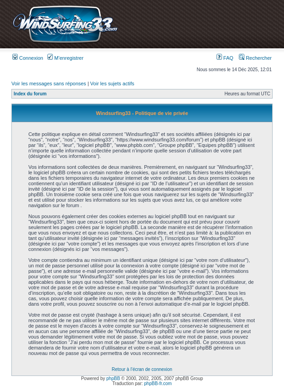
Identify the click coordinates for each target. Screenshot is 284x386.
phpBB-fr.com (158, 383)
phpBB (113, 378)
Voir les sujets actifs (112, 83)
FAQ (225, 58)
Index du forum (30, 93)
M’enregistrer (65, 58)
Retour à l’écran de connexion (142, 369)
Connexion (27, 58)
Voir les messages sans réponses (48, 83)
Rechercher (255, 58)
